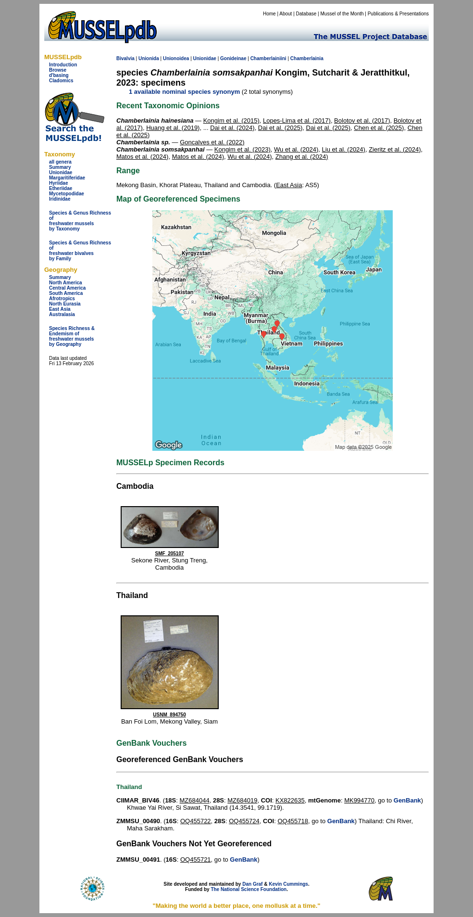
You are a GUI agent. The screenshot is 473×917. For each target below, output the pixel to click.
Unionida (148, 58)
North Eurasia (65, 303)
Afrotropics (62, 298)
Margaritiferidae (67, 177)
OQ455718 (292, 821)
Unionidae (60, 172)
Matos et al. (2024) (142, 156)
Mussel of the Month (342, 13)
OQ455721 (195, 859)
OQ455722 (195, 821)
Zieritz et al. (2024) (395, 149)
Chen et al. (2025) (379, 127)
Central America (67, 288)
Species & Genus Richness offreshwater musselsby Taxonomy (80, 220)
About (285, 13)
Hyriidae (58, 183)
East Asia (60, 309)
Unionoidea (176, 58)
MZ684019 (242, 800)
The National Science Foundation (248, 889)
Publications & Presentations (398, 13)
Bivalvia (125, 58)
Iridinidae (59, 199)
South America (66, 293)
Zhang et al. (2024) (301, 156)
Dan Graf (252, 884)
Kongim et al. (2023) (242, 149)
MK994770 (359, 800)
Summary (60, 167)
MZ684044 (195, 800)
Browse (57, 70)
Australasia (62, 314)
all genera (60, 162)
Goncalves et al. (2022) (212, 142)
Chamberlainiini (268, 58)
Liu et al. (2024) (343, 149)
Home (269, 13)
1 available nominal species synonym (184, 91)
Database (306, 13)
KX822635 (290, 800)
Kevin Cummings (288, 884)
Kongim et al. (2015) (231, 120)
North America (65, 282)
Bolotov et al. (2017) (362, 120)
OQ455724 (244, 821)
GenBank (407, 800)
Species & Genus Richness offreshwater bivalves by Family (80, 250)
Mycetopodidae (66, 193)
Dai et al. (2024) (232, 127)
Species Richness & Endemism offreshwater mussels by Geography (72, 336)
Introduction (63, 64)
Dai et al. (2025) (280, 127)
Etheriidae (60, 188)
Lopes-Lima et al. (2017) (297, 120)
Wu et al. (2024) (296, 149)
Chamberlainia (307, 58)
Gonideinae (233, 58)
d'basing (59, 75)
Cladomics (61, 80)
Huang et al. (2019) (172, 127)
